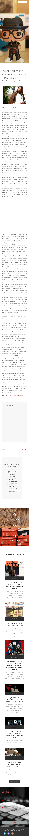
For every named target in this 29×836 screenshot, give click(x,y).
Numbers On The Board (12, 473)
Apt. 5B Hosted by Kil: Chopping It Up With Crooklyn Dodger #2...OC (14, 699)
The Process (12, 485)
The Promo (12, 486)
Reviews (12, 476)
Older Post (24, 449)
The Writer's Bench (12, 488)
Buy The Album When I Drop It (12, 464)
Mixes (12, 469)
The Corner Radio (12, 481)
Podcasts (12, 474)
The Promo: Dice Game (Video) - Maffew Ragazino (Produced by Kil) (14, 734)
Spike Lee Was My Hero (12, 479)
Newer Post (5, 449)
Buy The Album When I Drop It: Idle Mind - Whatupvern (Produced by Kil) (14, 585)
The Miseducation (12, 483)
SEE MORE (14, 781)
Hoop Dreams (12, 466)
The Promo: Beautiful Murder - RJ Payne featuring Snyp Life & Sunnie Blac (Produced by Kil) (14, 665)
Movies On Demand (12, 471)
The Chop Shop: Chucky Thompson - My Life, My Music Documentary (14, 764)
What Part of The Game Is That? (12, 490)
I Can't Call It (12, 468)
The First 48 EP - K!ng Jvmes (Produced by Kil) (14, 624)
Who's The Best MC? (12, 491)
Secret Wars (12, 478)
